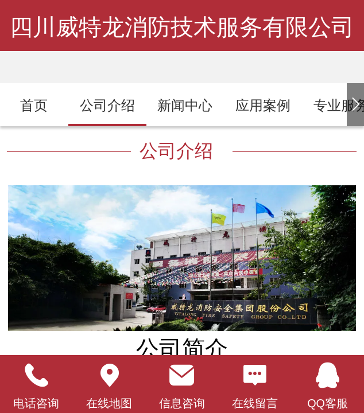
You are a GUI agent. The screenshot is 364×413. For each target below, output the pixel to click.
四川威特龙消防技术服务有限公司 (182, 27)
